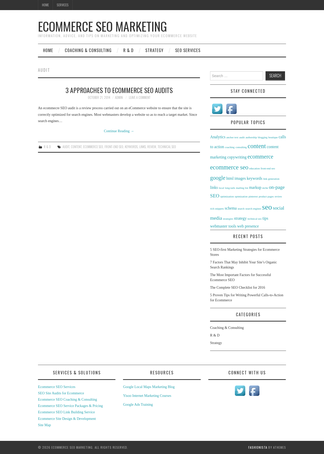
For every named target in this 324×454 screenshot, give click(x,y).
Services (63, 5)
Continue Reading (119, 131)
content (76, 146)
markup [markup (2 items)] (255, 187)
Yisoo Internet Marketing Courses (147, 396)
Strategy (154, 50)
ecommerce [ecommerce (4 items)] (260, 156)
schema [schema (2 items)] (231, 208)
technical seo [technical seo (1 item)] (254, 218)
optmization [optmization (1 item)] (241, 196)
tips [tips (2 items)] (265, 218)
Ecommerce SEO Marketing (102, 26)
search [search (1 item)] (241, 208)
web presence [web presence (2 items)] (248, 226)
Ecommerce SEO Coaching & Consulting (67, 399)
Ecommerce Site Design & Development (67, 419)
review (151, 146)
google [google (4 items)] (217, 178)
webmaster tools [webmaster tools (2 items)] (223, 226)
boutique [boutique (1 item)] (273, 137)
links (142, 146)
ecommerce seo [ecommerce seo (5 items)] (229, 167)
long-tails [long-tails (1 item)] (230, 188)
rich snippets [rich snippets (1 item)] (217, 208)
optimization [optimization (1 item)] (227, 196)
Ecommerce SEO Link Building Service (66, 412)
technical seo (167, 146)
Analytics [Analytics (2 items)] (218, 137)
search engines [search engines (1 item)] (253, 208)
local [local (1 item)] (221, 188)
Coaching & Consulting (88, 50)
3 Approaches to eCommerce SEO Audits (119, 90)
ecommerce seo (93, 146)
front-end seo (114, 146)
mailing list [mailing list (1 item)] (242, 188)
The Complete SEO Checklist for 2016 (237, 287)
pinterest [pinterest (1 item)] (253, 196)
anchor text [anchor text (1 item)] (232, 137)
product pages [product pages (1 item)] (266, 196)
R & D (128, 50)
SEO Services (187, 50)
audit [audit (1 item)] (242, 137)
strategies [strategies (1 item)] (228, 218)
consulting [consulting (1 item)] (241, 147)
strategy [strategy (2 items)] (240, 218)
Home (45, 5)
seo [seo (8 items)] (267, 207)
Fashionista (257, 447)
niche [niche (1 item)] (265, 188)
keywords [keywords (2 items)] (254, 178)
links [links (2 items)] (214, 187)
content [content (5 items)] (257, 146)
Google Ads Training (138, 404)
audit (66, 146)
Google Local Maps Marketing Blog (149, 387)
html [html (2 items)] (230, 178)
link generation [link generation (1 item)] (271, 178)
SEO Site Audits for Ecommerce (61, 393)
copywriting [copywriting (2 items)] (237, 157)
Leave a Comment (139, 97)
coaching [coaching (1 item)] (229, 147)
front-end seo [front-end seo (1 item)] (268, 168)
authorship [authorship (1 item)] (251, 137)
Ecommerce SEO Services (56, 387)
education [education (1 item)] (254, 168)
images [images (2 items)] (240, 178)
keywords (131, 146)
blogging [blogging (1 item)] (263, 137)
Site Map (44, 425)
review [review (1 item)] (278, 196)
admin (119, 97)
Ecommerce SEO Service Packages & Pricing (70, 406)
